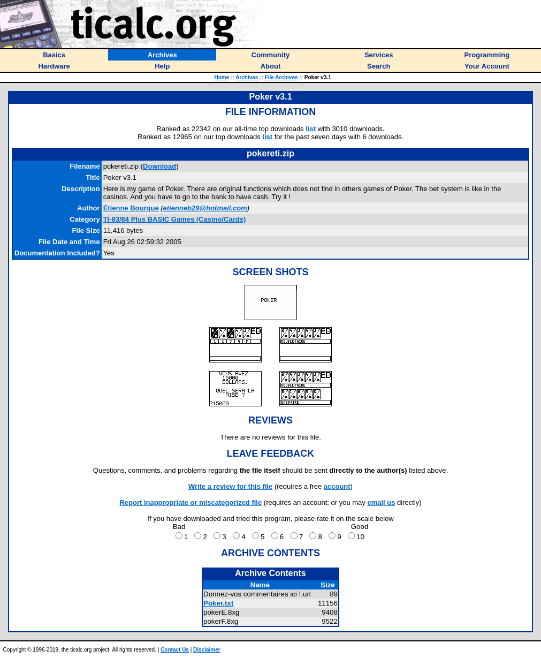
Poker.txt (218, 603)
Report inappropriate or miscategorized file (190, 502)
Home (222, 77)
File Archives (281, 77)
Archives (246, 77)
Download (159, 166)
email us (381, 502)
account (337, 486)
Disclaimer (206, 650)
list (311, 129)
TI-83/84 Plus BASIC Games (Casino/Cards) (174, 219)
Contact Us (175, 650)
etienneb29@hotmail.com (205, 208)
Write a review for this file (230, 486)
